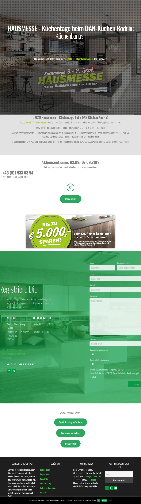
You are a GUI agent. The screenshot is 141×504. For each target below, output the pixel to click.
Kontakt (43, 492)
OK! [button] (98, 500)
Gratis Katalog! (45, 483)
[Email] (119, 474)
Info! (110, 500)
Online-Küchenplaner (48, 487)
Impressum (44, 474)
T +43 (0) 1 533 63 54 (93, 476)
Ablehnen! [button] (104, 500)
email (93, 479)
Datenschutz (45, 469)
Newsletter (44, 478)
